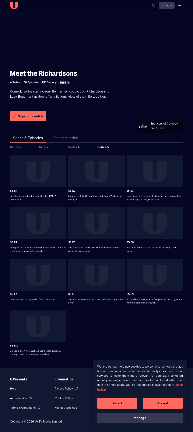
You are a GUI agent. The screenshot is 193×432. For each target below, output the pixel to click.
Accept (162, 405)
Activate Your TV (21, 398)
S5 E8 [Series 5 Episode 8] (71, 294)
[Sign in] (167, 5)
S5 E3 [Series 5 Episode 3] (130, 191)
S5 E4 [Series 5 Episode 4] (13, 242)
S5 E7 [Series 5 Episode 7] (13, 294)
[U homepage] (14, 5)
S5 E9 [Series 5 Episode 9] (130, 294)
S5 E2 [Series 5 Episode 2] (71, 191)
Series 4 (74, 147)
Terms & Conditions (23, 407)
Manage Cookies (66, 407)
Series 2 (15, 147)
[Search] (154, 5)
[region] (140, 396)
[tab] (65, 138)
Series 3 (44, 147)
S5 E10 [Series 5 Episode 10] (14, 345)
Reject (117, 405)
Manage (140, 419)
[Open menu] (179, 5)
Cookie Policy (64, 398)
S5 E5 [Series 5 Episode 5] (71, 242)
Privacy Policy (64, 388)
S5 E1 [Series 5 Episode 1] (13, 191)
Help (13, 388)
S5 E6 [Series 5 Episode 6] (130, 242)
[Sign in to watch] (28, 116)
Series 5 (103, 147)
